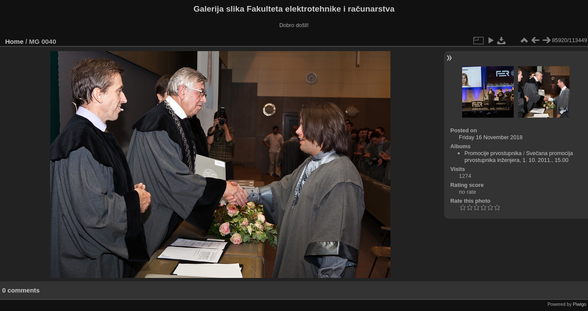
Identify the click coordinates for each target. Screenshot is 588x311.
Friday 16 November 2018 (491, 137)
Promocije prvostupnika (492, 153)
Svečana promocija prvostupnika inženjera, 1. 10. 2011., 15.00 (518, 156)
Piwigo (579, 304)
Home (14, 41)
